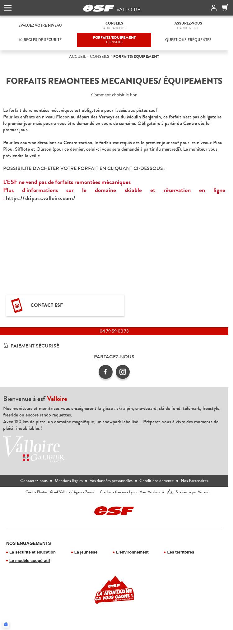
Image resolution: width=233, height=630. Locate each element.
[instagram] (123, 372)
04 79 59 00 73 (114, 331)
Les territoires (180, 552)
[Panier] (225, 8)
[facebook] (106, 372)
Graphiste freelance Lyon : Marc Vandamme (132, 492)
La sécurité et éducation (32, 552)
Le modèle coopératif (29, 560)
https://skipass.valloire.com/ (40, 198)
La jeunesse (85, 552)
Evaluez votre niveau (40, 25)
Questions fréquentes (188, 40)
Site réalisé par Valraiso (192, 492)
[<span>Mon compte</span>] (212, 8)
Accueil (77, 56)
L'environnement (132, 552)
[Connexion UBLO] (5, 624)
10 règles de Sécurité (40, 40)
